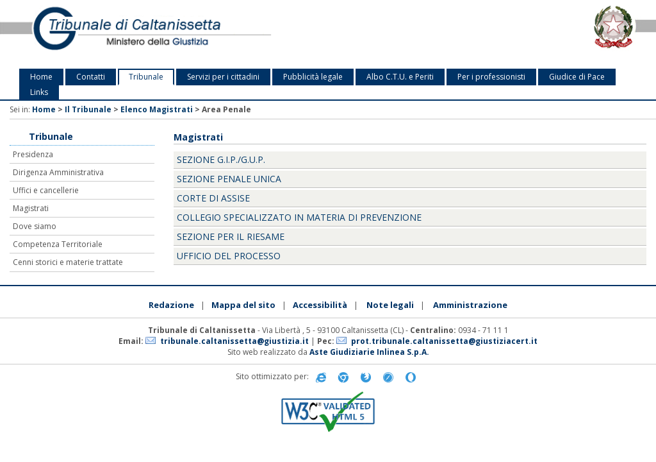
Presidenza (33, 154)
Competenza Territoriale (57, 244)
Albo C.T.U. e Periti (400, 76)
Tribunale (146, 76)
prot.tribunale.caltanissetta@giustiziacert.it (444, 341)
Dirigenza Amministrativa (58, 172)
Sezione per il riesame (230, 236)
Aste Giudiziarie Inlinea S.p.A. (369, 351)
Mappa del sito (243, 305)
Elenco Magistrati (156, 109)
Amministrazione (470, 305)
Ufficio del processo (229, 256)
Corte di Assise (213, 198)
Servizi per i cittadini (223, 76)
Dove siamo (34, 226)
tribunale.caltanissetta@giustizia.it (234, 341)
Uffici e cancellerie (46, 190)
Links (39, 92)
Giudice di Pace (577, 76)
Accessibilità (320, 305)
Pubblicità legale (313, 76)
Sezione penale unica (229, 179)
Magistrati (31, 208)
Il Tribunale (88, 109)
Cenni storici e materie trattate (68, 262)
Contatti (90, 76)
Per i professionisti (491, 76)
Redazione (171, 305)
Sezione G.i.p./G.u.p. (221, 159)
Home (41, 76)
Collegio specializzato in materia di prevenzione (299, 217)
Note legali (390, 305)
